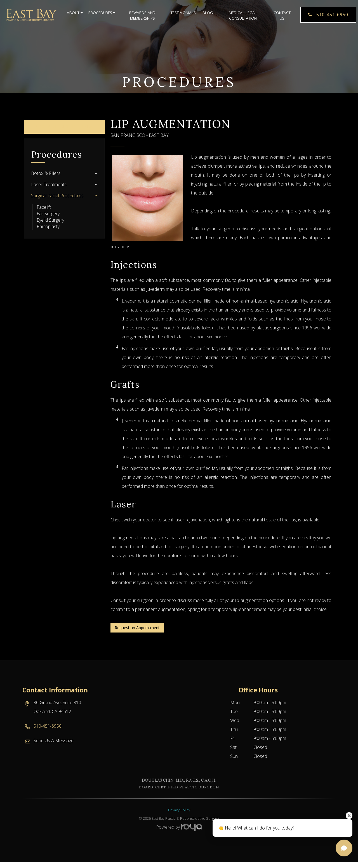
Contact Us (282, 16)
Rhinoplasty (48, 226)
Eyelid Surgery (50, 220)
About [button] (74, 14)
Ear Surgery (48, 213)
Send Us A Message (54, 740)
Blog (207, 14)
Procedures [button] (101, 14)
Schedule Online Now (64, 126)
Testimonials (183, 14)
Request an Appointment (137, 627)
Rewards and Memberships (142, 16)
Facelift (44, 207)
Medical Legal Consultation (243, 16)
